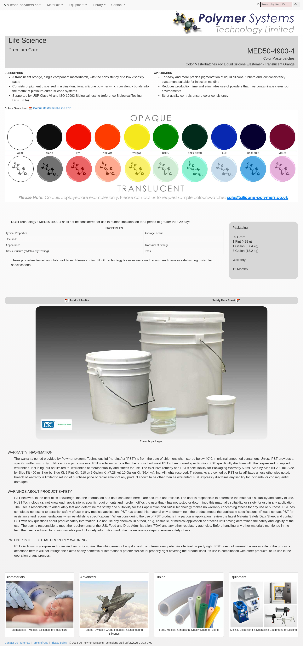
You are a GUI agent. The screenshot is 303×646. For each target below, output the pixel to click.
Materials (56, 6)
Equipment (79, 6)
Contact (119, 6)
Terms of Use (40, 642)
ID (258, 4)
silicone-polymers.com (22, 5)
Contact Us (11, 642)
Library (100, 6)
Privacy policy (58, 642)
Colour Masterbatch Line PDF (49, 108)
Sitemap (25, 642)
